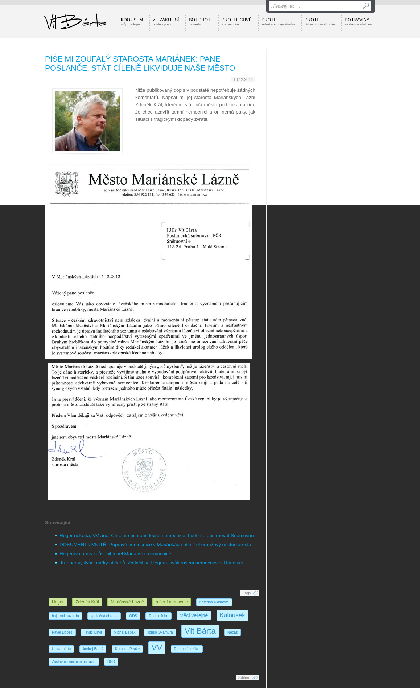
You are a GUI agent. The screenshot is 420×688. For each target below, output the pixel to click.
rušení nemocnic (172, 602)
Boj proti (200, 21)
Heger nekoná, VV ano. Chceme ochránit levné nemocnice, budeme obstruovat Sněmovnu (156, 535)
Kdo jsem (132, 21)
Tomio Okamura (160, 632)
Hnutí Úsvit (93, 632)
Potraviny (358, 21)
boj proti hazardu (65, 616)
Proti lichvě (237, 21)
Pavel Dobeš (62, 632)
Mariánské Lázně (127, 602)
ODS (133, 616)
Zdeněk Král (87, 602)
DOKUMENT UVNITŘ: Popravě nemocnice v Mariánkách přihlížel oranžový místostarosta (155, 544)
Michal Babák (125, 632)
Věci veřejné (194, 615)
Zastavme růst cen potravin (74, 662)
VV (157, 647)
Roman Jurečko (186, 649)
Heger (58, 602)
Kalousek (232, 615)
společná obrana (104, 616)
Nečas (232, 632)
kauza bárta (61, 649)
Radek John (158, 616)
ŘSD (111, 662)
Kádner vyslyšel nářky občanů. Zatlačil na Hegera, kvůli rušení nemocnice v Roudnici (152, 562)
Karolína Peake (127, 649)
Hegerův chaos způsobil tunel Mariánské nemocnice (115, 553)
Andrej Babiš (93, 649)
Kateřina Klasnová (214, 602)
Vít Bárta (200, 630)
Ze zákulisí (166, 21)
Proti (278, 21)
